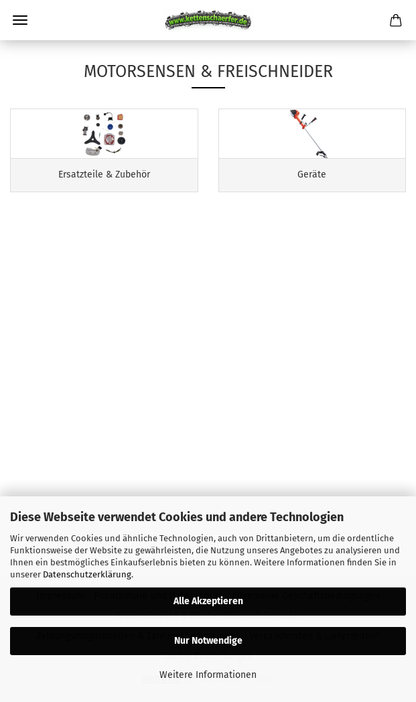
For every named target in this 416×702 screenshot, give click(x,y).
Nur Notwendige (208, 640)
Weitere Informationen (208, 675)
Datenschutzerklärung (87, 574)
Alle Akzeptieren (208, 601)
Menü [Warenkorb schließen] (20, 20)
